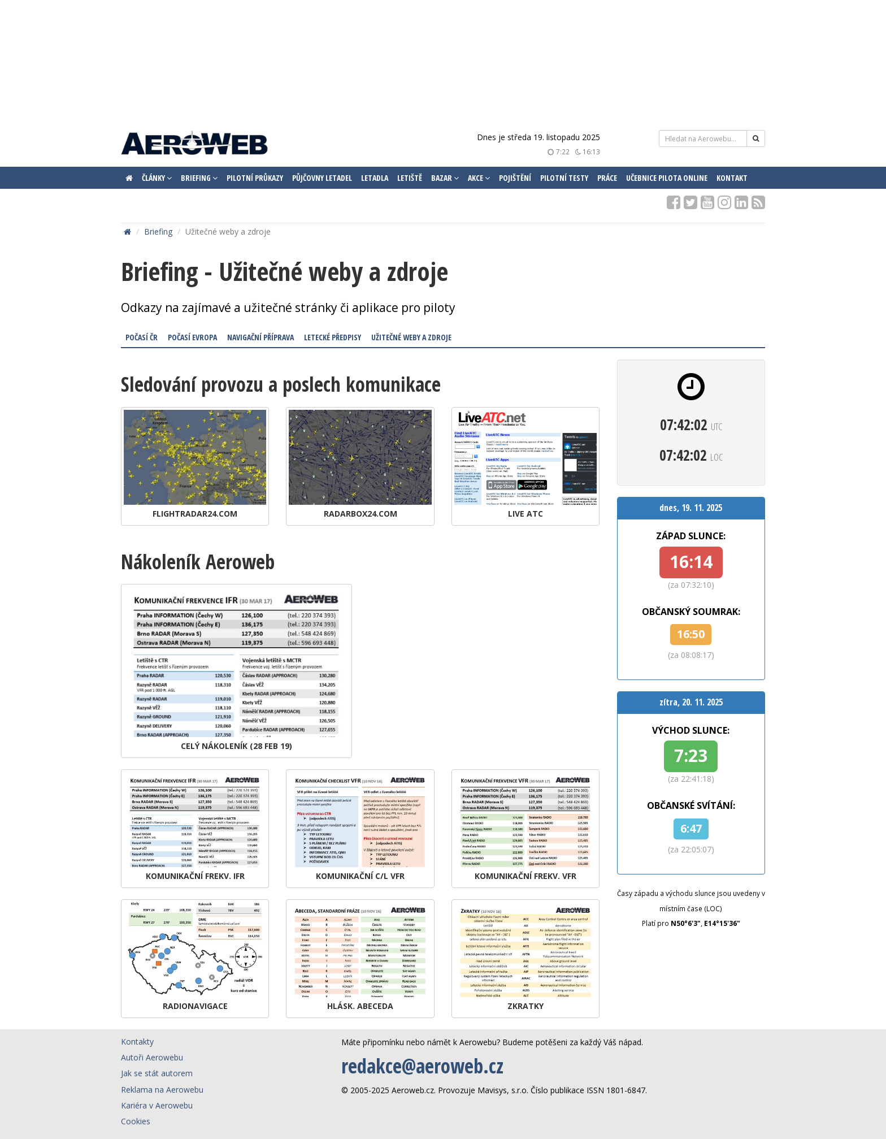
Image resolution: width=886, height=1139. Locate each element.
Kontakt (732, 177)
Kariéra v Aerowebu (157, 1105)
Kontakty (137, 1041)
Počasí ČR (141, 337)
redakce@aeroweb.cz (422, 1066)
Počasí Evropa (192, 337)
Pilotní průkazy (255, 177)
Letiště (409, 177)
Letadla (374, 177)
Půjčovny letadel (322, 177)
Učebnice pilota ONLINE (666, 177)
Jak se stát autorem (157, 1073)
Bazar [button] (445, 177)
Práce (607, 177)
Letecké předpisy (332, 337)
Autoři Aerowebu (152, 1057)
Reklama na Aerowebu (162, 1089)
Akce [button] (479, 177)
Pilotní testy (564, 177)
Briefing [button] (199, 177)
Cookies (135, 1121)
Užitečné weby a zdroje (411, 337)
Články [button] (157, 177)
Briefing (158, 231)
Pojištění (515, 177)
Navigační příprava (260, 337)
